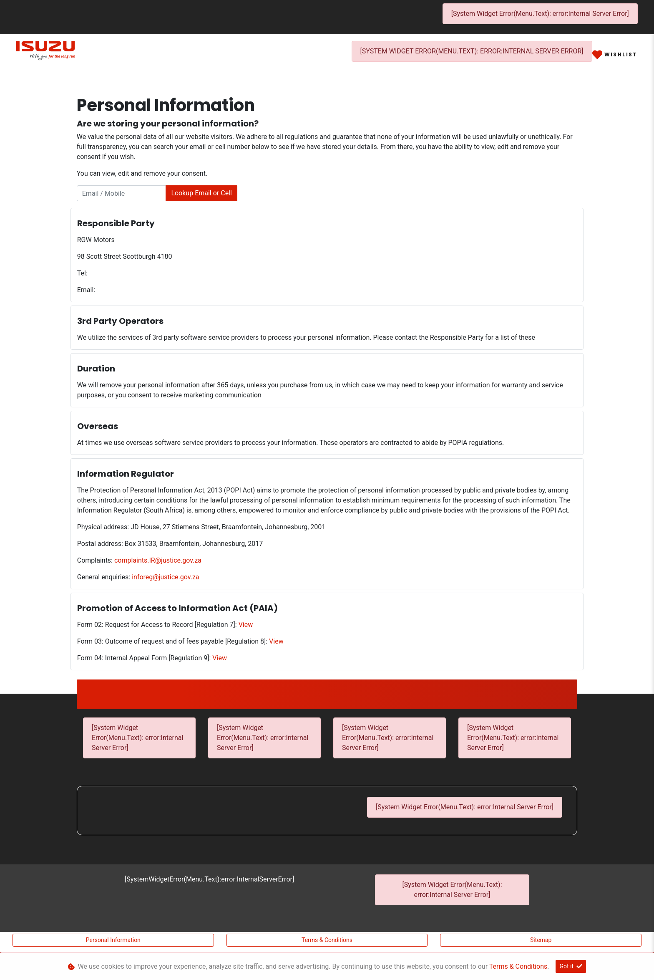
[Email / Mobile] (121, 193)
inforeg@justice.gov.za (165, 577)
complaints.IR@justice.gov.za (157, 560)
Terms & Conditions (327, 940)
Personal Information (113, 940)
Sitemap (540, 940)
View (246, 625)
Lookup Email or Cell (201, 193)
